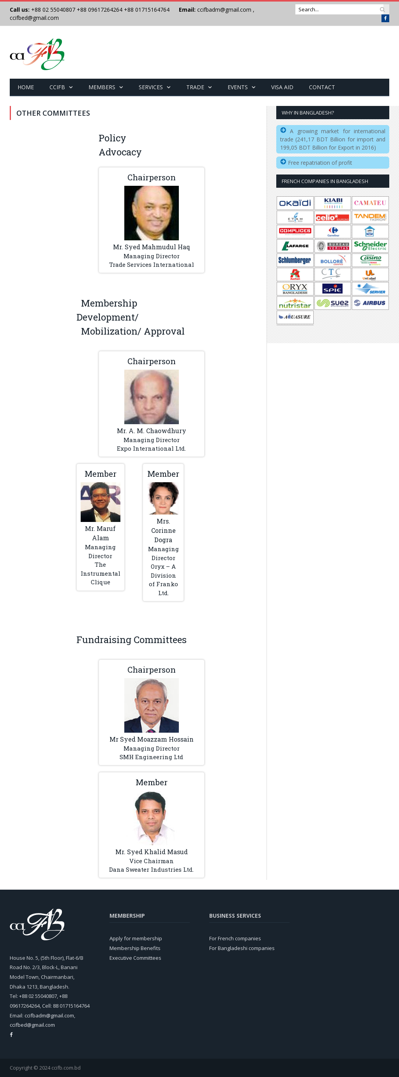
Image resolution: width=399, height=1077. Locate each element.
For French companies (235, 938)
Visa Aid (282, 87)
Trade (195, 87)
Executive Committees (135, 957)
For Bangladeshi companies (242, 948)
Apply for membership (135, 938)
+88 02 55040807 (52, 9)
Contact (322, 87)
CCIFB (57, 87)
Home (26, 87)
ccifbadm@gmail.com (224, 9)
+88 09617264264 (99, 9)
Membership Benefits (135, 948)
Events (238, 87)
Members (101, 87)
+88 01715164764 (146, 9)
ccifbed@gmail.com (34, 17)
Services (151, 87)
